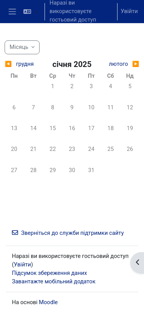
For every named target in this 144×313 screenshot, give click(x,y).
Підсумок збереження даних (49, 272)
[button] (30, 11)
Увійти (129, 11)
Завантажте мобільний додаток (54, 281)
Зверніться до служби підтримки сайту (68, 232)
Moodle (48, 302)
